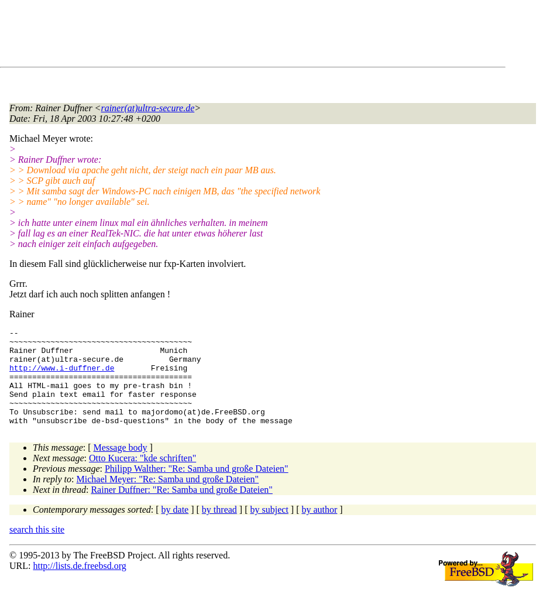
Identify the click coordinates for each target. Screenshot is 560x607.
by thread (219, 529)
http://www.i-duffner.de (61, 376)
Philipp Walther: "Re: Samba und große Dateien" (196, 488)
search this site (36, 549)
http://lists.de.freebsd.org (79, 585)
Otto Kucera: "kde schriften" (142, 477)
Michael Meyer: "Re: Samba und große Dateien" (168, 498)
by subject (269, 529)
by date (175, 529)
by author (319, 529)
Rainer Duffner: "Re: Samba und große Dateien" (181, 509)
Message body (120, 467)
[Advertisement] (222, 35)
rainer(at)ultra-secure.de (147, 108)
